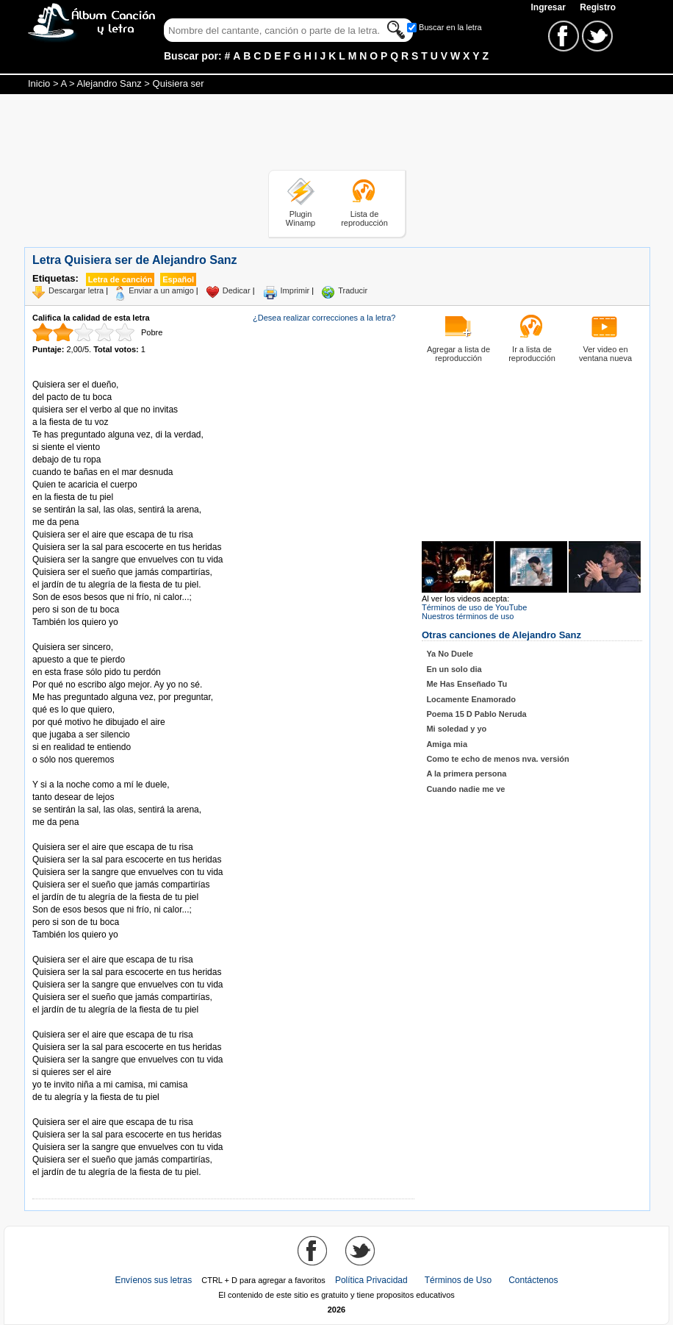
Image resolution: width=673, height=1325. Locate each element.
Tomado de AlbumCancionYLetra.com (94, 1110)
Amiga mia (446, 744)
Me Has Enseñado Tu (466, 683)
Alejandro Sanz (109, 83)
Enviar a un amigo (161, 290)
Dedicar (237, 290)
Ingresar (549, 7)
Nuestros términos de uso (468, 616)
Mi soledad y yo (456, 728)
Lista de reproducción (364, 218)
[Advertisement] (336, 134)
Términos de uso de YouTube (474, 607)
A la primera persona (466, 773)
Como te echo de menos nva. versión (497, 758)
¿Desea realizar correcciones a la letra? (324, 317)
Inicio (39, 83)
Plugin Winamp (300, 218)
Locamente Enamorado (471, 699)
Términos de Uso (458, 1280)
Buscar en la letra (450, 27)
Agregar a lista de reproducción (458, 353)
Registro (598, 7)
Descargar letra (76, 290)
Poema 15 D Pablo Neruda (476, 714)
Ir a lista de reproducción (531, 353)
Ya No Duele (449, 653)
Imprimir (295, 290)
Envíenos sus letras (153, 1280)
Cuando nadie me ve (465, 789)
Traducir (352, 290)
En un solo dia (453, 669)
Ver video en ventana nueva (605, 353)
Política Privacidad (371, 1280)
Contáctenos (533, 1280)
